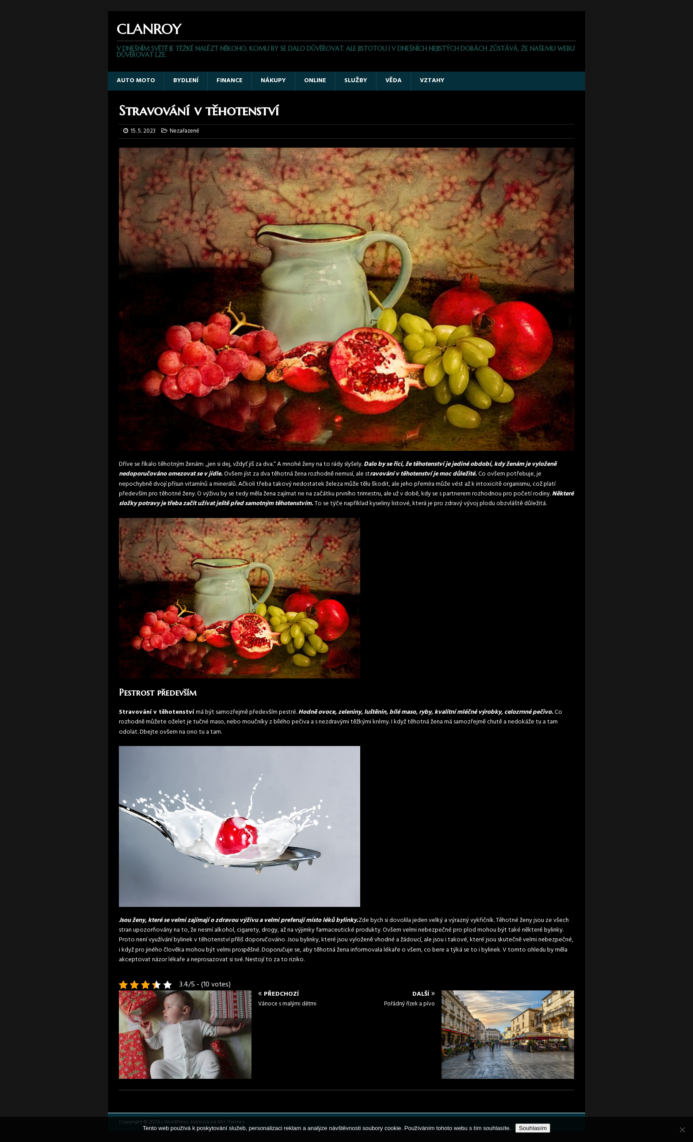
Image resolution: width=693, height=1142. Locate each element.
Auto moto (136, 81)
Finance (230, 81)
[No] (682, 1129)
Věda (393, 81)
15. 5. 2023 (143, 131)
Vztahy (432, 81)
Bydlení (185, 81)
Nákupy (273, 81)
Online (315, 81)
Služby (355, 81)
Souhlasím (533, 1128)
